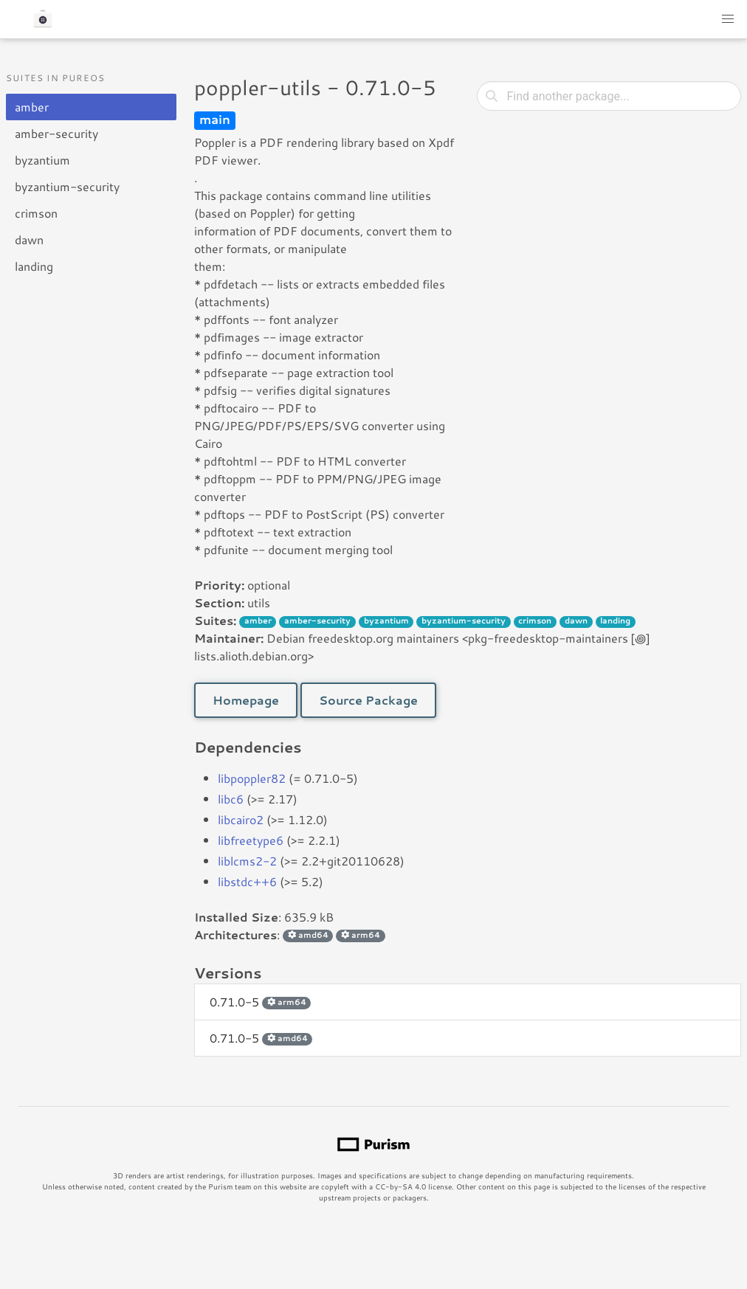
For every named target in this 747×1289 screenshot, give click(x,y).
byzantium (42, 159)
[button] (728, 19)
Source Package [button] (368, 699)
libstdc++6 (247, 881)
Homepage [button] (246, 699)
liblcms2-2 (247, 860)
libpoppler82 (252, 778)
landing (34, 266)
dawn (29, 239)
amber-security (56, 133)
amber (32, 106)
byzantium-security (67, 186)
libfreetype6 (250, 840)
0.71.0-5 (260, 1001)
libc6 (231, 798)
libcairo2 (241, 819)
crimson (36, 212)
